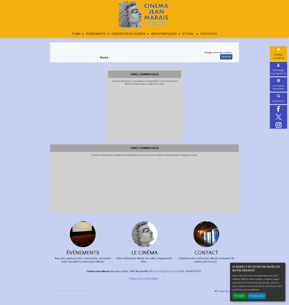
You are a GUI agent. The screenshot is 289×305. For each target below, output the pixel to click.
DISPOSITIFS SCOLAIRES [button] (129, 33)
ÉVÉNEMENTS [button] (96, 33)
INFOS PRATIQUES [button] (164, 33)
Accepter (239, 295)
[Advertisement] (144, 113)
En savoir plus (256, 295)
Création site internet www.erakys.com (69, 291)
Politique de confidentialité (143, 278)
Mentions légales (159, 271)
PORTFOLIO (209, 33)
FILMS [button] (76, 33)
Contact (174, 271)
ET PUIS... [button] (188, 33)
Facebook (226, 56)
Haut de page (225, 291)
